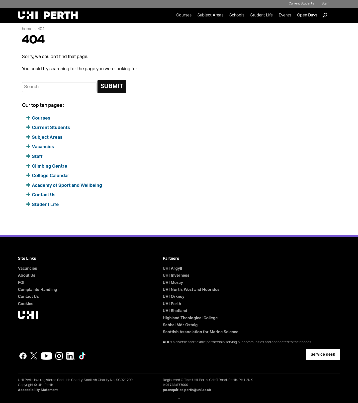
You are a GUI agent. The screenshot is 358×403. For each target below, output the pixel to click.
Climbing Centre (49, 166)
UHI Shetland (175, 311)
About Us (26, 275)
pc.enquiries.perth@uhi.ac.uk (187, 390)
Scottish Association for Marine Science (200, 332)
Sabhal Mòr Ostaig (180, 325)
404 (41, 29)
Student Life (261, 15)
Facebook (23, 356)
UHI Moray (173, 283)
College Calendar (50, 176)
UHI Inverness (176, 275)
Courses (183, 15)
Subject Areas (210, 15)
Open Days (307, 15)
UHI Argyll (172, 268)
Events (285, 15)
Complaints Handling (37, 290)
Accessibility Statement (38, 390)
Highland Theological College (190, 318)
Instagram (59, 356)
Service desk (323, 354)
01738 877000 (177, 385)
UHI (166, 342)
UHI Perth (172, 304)
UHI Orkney (173, 297)
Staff (325, 3)
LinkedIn (70, 356)
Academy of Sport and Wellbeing (67, 185)
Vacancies (43, 147)
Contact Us (44, 195)
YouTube (46, 356)
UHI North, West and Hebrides (191, 290)
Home (27, 29)
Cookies (25, 304)
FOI (21, 283)
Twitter (34, 356)
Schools (236, 15)
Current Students (301, 3)
